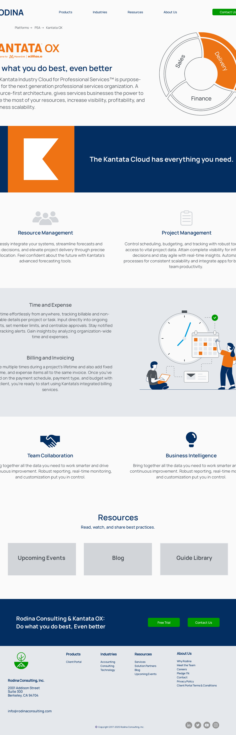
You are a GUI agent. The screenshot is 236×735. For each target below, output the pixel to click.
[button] (65, 12)
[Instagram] (215, 725)
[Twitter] (197, 725)
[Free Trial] (164, 622)
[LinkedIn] (188, 725)
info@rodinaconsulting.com (30, 711)
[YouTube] (206, 725)
